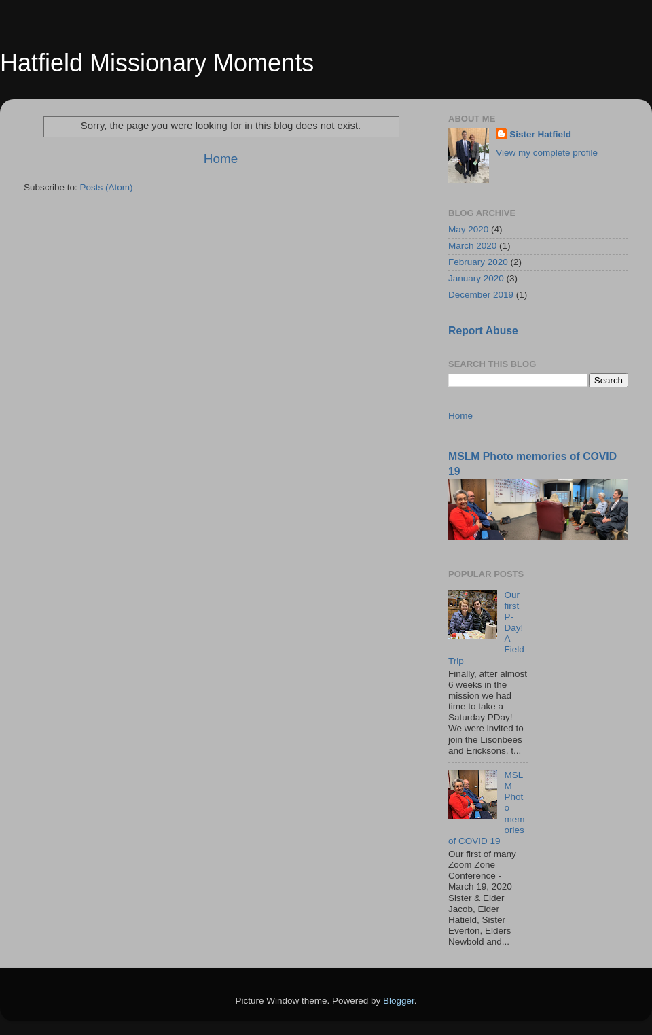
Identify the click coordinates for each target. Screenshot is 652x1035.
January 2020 (476, 278)
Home (221, 159)
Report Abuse (483, 330)
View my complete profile (547, 152)
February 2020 (478, 262)
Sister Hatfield (540, 134)
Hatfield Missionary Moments (157, 63)
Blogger (398, 1001)
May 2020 (468, 229)
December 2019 (480, 295)
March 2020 (472, 246)
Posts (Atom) (106, 187)
